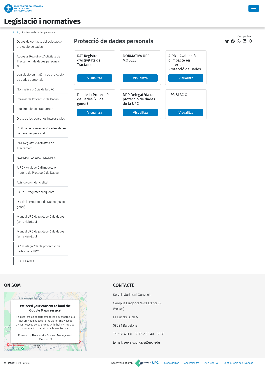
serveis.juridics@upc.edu (141, 342)
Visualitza (94, 78)
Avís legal (209, 362)
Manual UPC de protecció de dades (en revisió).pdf (40, 219)
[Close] (253, 8)
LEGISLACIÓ (25, 261)
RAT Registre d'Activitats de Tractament (35, 145)
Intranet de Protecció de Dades (38, 99)
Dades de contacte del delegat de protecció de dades (39, 44)
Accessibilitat (191, 362)
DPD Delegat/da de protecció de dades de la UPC (38, 248)
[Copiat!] (250, 41)
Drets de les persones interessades (41, 118)
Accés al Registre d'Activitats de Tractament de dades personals (38, 59)
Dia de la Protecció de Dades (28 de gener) (41, 204)
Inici (15, 32)
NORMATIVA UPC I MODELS (36, 158)
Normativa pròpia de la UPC (35, 89)
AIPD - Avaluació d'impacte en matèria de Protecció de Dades (38, 170)
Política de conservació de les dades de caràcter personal (41, 130)
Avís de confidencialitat (32, 182)
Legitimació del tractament (35, 109)
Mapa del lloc (171, 362)
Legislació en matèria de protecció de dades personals (40, 77)
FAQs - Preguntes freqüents (35, 192)
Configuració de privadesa (238, 362)
